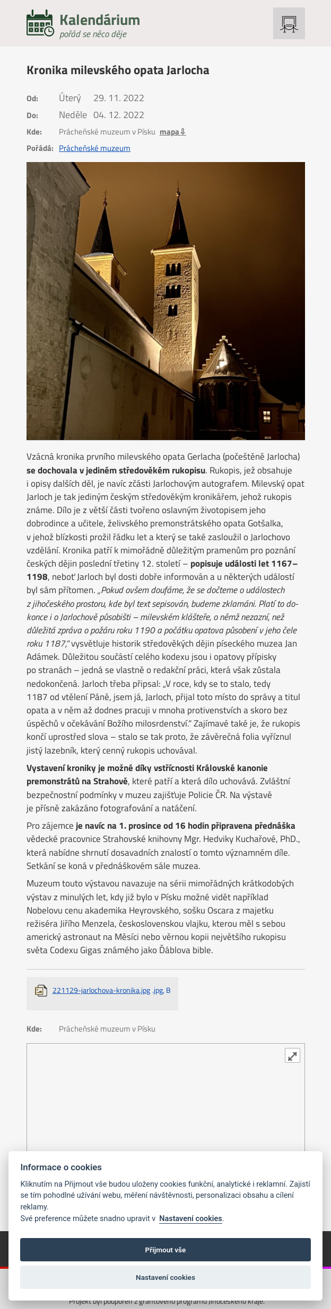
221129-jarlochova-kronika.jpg (112, 990)
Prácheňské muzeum (94, 148)
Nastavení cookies (190, 1218)
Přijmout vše (165, 1249)
